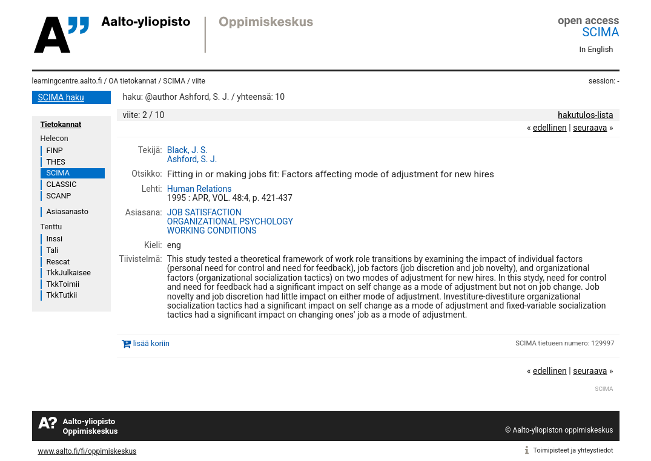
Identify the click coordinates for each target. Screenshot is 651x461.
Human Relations (199, 189)
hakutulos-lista (585, 115)
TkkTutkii (62, 294)
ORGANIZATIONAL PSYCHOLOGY (230, 221)
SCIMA (600, 32)
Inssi (54, 238)
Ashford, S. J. (192, 159)
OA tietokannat (132, 81)
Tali (53, 250)
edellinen (550, 127)
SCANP (59, 195)
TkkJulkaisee (69, 272)
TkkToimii (63, 284)
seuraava (590, 127)
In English (596, 49)
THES (56, 161)
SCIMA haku (61, 97)
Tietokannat (61, 124)
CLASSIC (62, 184)
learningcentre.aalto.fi (67, 81)
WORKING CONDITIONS (212, 230)
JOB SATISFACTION (204, 212)
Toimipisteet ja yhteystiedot (573, 450)
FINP (55, 150)
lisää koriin (151, 343)
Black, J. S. (187, 150)
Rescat (58, 261)
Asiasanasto (67, 211)
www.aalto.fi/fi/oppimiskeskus (87, 451)
